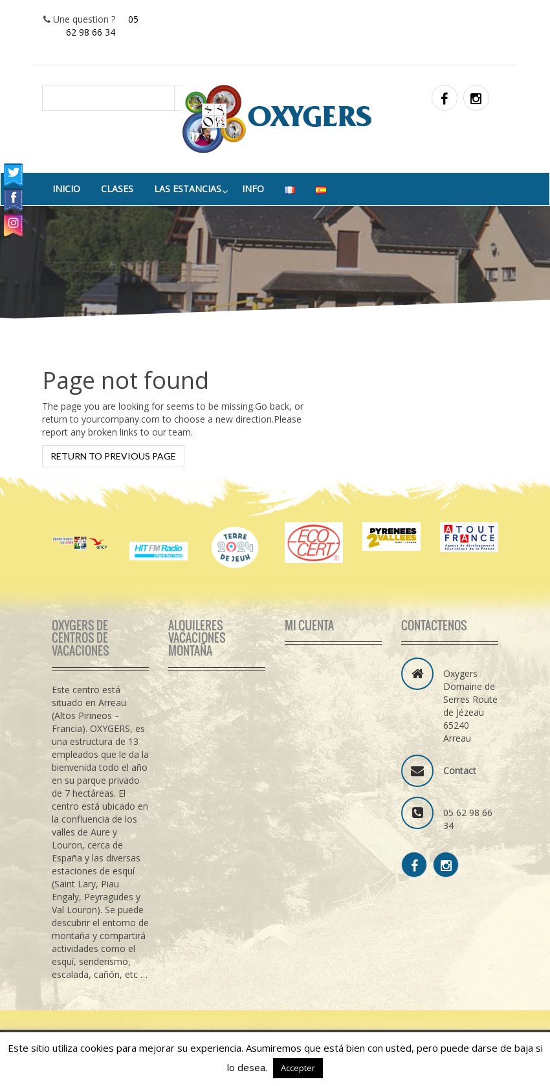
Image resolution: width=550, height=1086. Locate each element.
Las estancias (187, 189)
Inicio (66, 189)
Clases (117, 189)
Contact (459, 770)
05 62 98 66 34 (102, 25)
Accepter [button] (298, 1068)
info (253, 189)
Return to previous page (113, 455)
